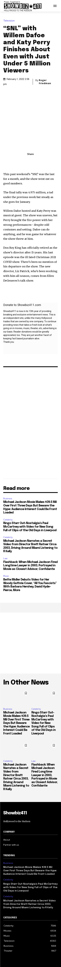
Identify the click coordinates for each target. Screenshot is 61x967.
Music (6, 552)
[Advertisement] (30, 619)
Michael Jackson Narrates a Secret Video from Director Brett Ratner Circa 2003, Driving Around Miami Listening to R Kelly (29, 880)
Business (7, 474)
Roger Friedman (45, 82)
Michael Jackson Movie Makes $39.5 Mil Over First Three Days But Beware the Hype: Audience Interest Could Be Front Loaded (16, 699)
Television (9, 21)
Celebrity (8, 495)
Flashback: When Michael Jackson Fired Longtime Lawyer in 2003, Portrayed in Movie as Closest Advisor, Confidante (30, 542)
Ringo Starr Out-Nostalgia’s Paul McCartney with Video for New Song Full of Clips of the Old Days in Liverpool (29, 503)
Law (5, 534)
